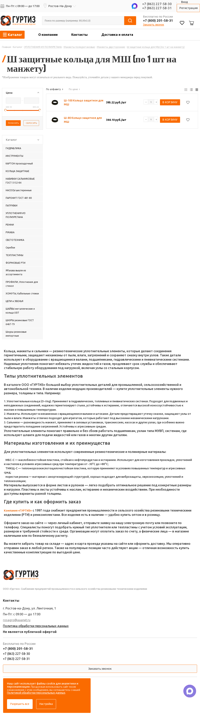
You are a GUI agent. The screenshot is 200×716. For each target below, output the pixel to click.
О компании (48, 34)
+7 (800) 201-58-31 (158, 20)
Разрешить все (19, 703)
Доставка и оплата (117, 34)
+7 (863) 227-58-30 (157, 4)
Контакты (79, 34)
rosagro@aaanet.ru (16, 620)
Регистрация (188, 8)
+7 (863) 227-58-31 (157, 8)
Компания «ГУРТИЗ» (18, 510)
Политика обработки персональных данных (36, 626)
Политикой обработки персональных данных (36, 692)
